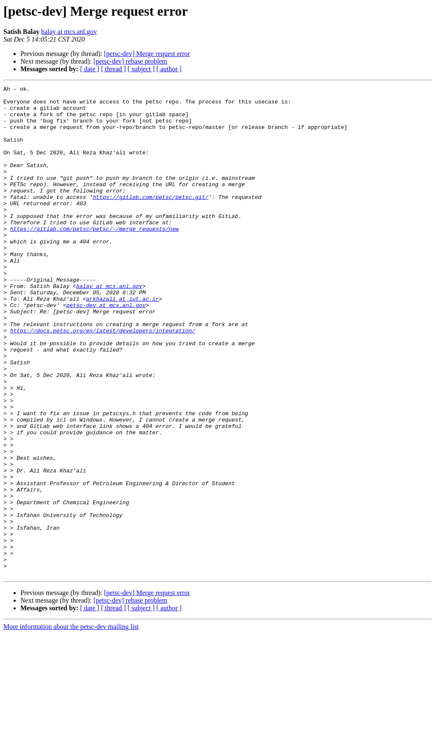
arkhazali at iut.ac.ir (122, 342)
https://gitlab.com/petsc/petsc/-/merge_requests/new (94, 258)
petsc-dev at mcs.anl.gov (105, 349)
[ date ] (89, 69)
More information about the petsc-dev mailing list (71, 724)
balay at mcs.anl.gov (69, 31)
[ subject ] (141, 69)
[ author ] (169, 69)
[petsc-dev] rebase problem (130, 61)
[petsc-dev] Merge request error (147, 53)
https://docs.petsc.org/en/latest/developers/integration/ (102, 380)
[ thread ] (113, 69)
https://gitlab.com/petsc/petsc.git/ (151, 220)
